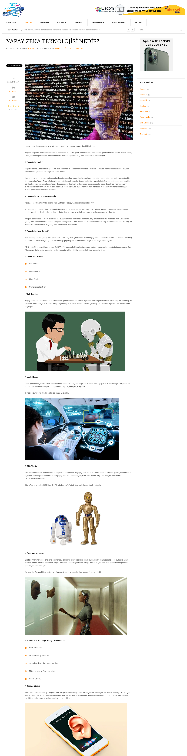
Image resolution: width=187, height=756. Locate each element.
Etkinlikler (98, 23)
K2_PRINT (13, 91)
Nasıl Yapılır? (119, 23)
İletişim (138, 23)
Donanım (44, 23)
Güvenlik (61, 23)
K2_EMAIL (13, 100)
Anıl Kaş (31, 48)
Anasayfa (11, 23)
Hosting (79, 23)
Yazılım (28, 23)
